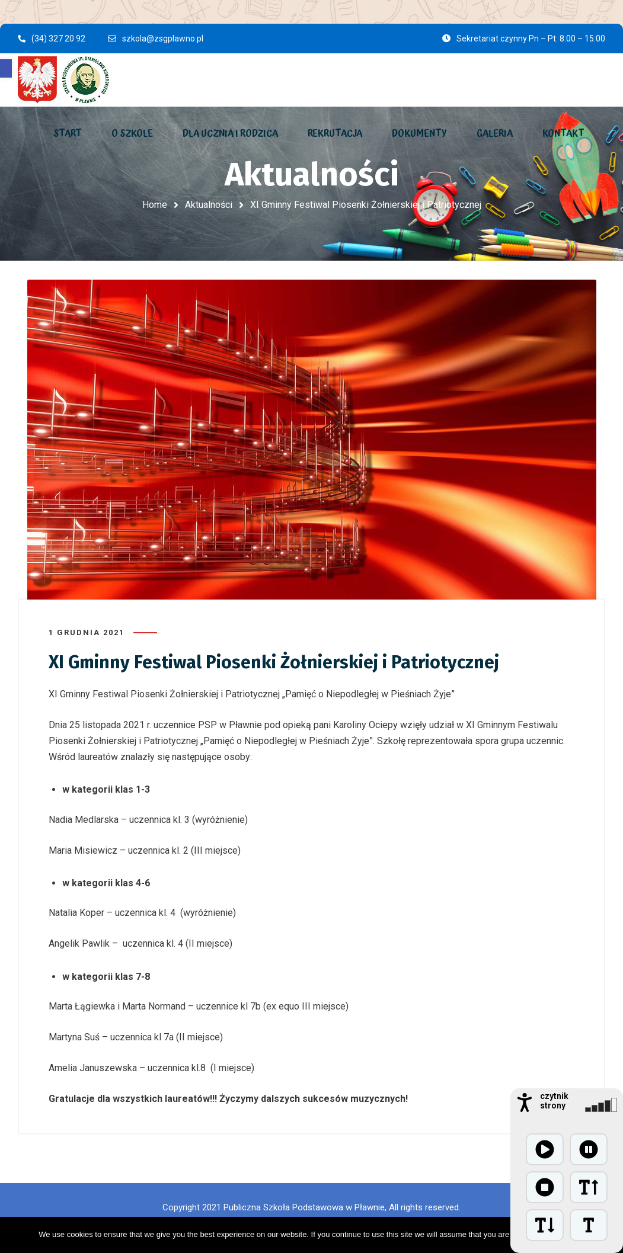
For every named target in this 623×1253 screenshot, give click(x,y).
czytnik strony (554, 1100)
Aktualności (208, 204)
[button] (6, 68)
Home (154, 204)
